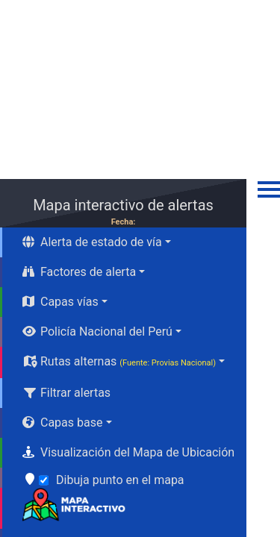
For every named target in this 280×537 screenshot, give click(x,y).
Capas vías (60, 302)
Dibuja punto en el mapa (120, 480)
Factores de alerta (79, 272)
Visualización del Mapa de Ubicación (128, 452)
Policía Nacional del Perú (97, 331)
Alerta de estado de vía (92, 242)
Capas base (62, 422)
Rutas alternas (119, 361)
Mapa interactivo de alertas (123, 205)
